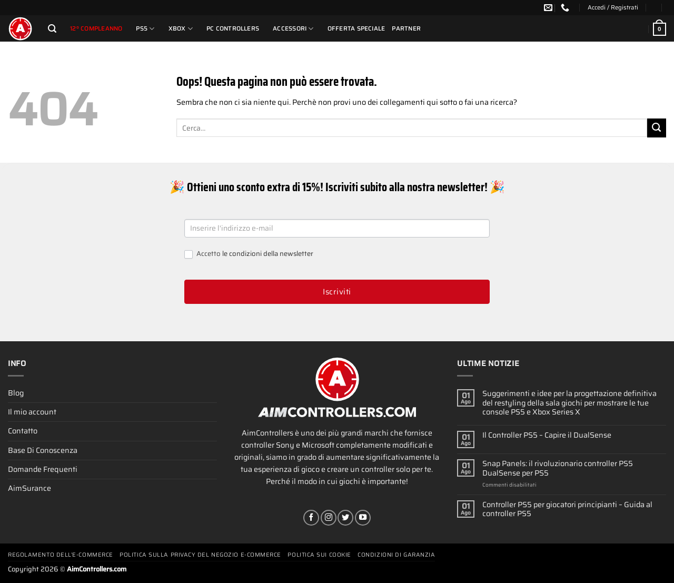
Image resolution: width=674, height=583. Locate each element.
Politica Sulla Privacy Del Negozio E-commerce (200, 554)
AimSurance (29, 488)
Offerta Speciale (356, 28)
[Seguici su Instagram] (328, 518)
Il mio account (32, 412)
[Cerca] (52, 28)
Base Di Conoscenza (42, 450)
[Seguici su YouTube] (363, 518)
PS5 (145, 29)
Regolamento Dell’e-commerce (60, 554)
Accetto (248, 254)
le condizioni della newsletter (267, 253)
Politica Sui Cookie (319, 554)
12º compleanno (96, 28)
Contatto (22, 431)
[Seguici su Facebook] (311, 518)
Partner (406, 28)
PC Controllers (232, 28)
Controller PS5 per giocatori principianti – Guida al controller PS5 (567, 509)
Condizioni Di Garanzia (396, 554)
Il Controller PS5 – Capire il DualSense (546, 435)
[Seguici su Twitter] (345, 518)
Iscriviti (337, 291)
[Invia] (656, 127)
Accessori (293, 29)
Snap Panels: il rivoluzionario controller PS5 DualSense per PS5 (557, 468)
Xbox (180, 29)
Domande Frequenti (42, 469)
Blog (16, 393)
